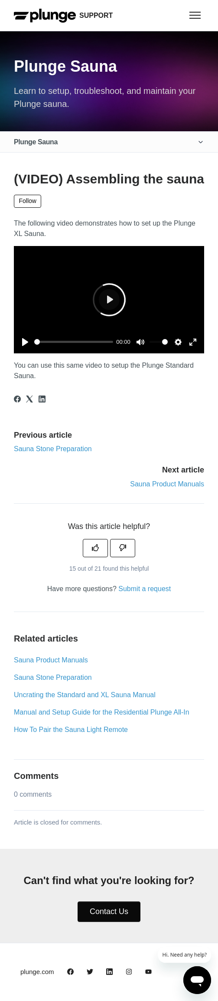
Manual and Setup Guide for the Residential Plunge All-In (101, 712)
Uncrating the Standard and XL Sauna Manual (85, 694)
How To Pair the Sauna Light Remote (71, 729)
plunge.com (37, 971)
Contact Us (109, 911)
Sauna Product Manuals (167, 484)
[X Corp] (29, 400)
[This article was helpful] (95, 548)
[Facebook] (17, 400)
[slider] (73, 342)
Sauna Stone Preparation (53, 448)
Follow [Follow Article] (27, 200)
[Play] (25, 342)
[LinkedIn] (42, 400)
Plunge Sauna (36, 142)
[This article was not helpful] (122, 548)
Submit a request (144, 588)
